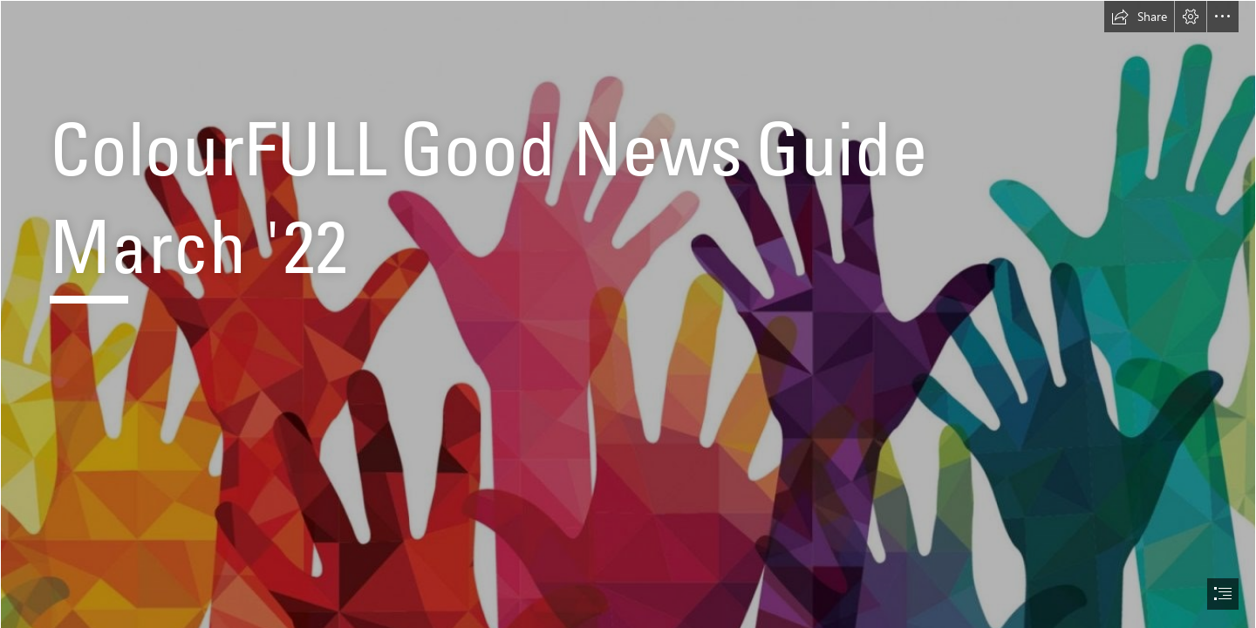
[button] (1139, 16)
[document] (628, 314)
